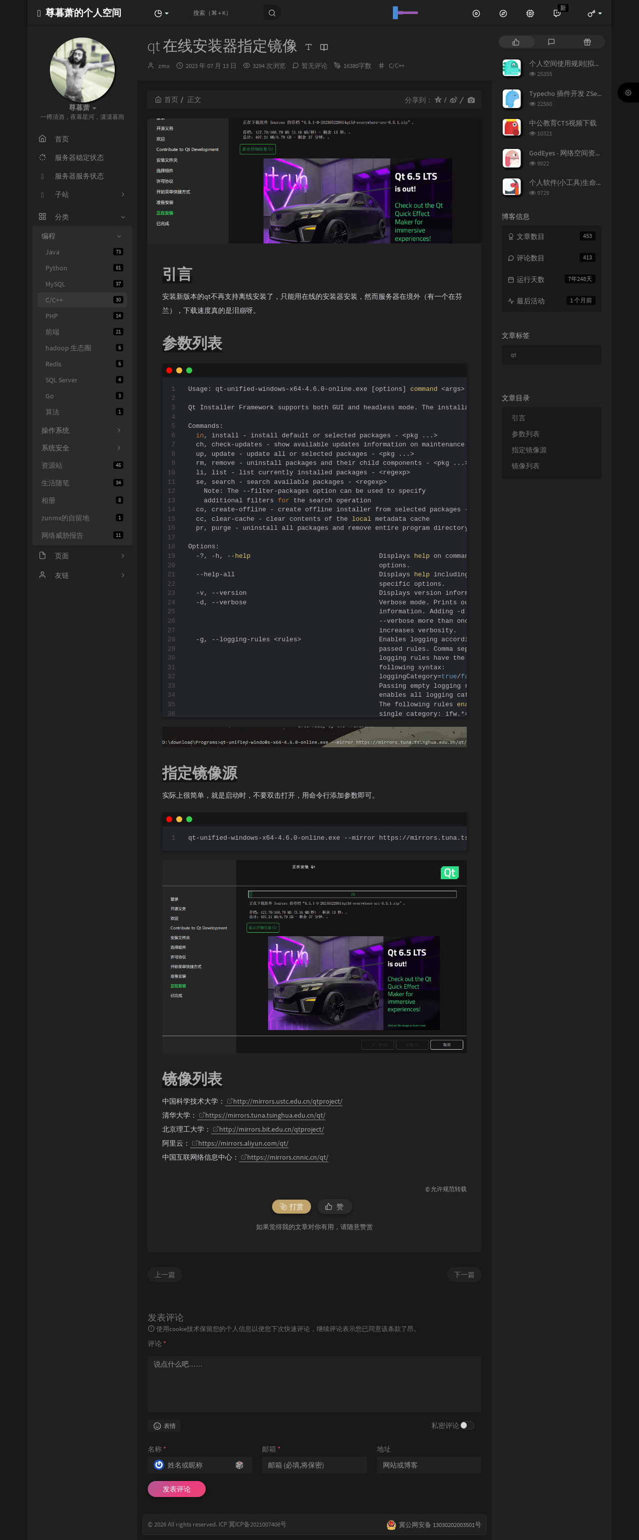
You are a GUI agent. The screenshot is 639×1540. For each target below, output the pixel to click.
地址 (384, 1449)
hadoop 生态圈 (84, 347)
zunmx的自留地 (82, 517)
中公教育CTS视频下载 (563, 122)
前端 (84, 331)
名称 (157, 1449)
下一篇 (464, 1274)
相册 (82, 500)
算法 (84, 411)
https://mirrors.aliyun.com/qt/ (240, 1143)
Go (84, 395)
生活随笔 (82, 482)
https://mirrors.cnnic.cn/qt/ (284, 1157)
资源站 (82, 465)
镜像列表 (526, 465)
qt (513, 354)
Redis (84, 363)
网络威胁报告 (82, 535)
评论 (157, 1343)
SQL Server (84, 379)
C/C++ (84, 299)
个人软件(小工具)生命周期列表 (576, 182)
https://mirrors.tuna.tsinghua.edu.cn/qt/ (262, 1115)
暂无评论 (314, 65)
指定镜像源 (529, 449)
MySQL (84, 283)
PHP (84, 315)
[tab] (516, 41)
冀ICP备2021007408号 (257, 1525)
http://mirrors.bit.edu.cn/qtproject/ (268, 1129)
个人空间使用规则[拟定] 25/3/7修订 (583, 63)
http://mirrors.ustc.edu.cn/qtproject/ (284, 1101)
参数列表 (526, 433)
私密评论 (445, 1425)
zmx (164, 65)
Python (84, 267)
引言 (519, 417)
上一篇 (164, 1274)
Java (84, 251)
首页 (166, 99)
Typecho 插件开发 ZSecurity (571, 93)
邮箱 (271, 1449)
